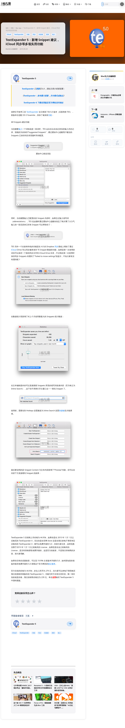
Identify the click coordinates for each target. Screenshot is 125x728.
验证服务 (51, 564)
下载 (88, 4)
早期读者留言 (22, 615)
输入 (53, 34)
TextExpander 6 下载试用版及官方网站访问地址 (43, 102)
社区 (46, 4)
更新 (47, 34)
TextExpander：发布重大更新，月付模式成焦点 (43, 95)
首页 (37, 4)
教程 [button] (67, 4)
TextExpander (18, 34)
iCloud (9, 34)
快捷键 (41, 34)
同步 (34, 34)
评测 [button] (56, 4)
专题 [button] (78, 4)
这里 (54, 577)
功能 (28, 34)
